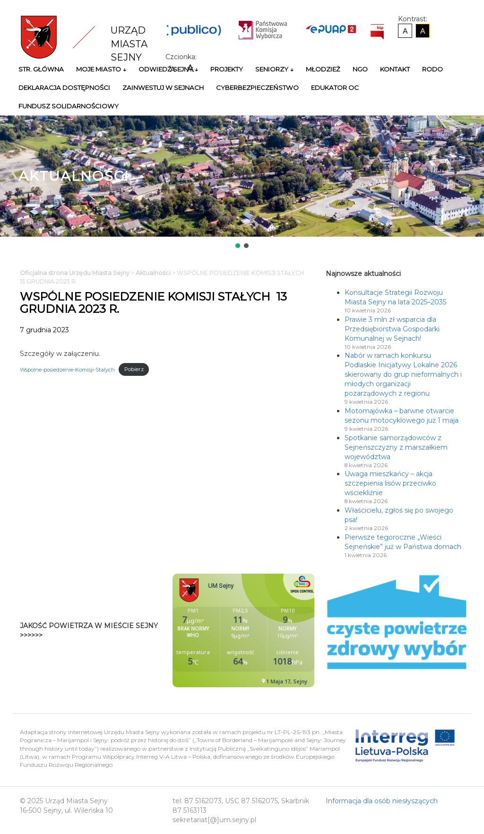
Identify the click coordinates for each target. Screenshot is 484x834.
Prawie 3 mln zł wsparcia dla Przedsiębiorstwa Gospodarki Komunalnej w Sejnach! (392, 329)
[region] (242, 182)
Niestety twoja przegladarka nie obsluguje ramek (267, 630)
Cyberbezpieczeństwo (257, 87)
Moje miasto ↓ (101, 69)
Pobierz (134, 369)
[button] (237, 245)
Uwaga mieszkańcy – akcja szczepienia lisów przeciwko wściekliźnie (390, 483)
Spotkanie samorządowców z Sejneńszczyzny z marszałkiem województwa (396, 447)
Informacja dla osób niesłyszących (382, 801)
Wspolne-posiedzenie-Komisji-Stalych (67, 369)
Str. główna (41, 69)
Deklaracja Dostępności (64, 87)
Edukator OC (335, 87)
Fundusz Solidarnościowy (68, 106)
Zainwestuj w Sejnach (163, 87)
